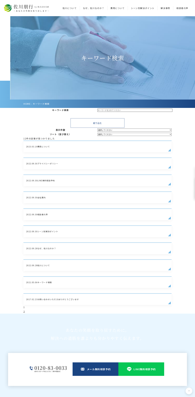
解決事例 (165, 8)
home (26, 25)
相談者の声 (182, 8)
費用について (117, 8)
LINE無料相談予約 (99, 366)
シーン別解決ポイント (142, 8)
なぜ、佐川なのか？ (93, 8)
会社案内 (148, 345)
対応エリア (122, 366)
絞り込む (97, 45)
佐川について (69, 8)
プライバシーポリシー (32, 390)
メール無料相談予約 (100, 359)
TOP (92, 345)
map (67, 359)
